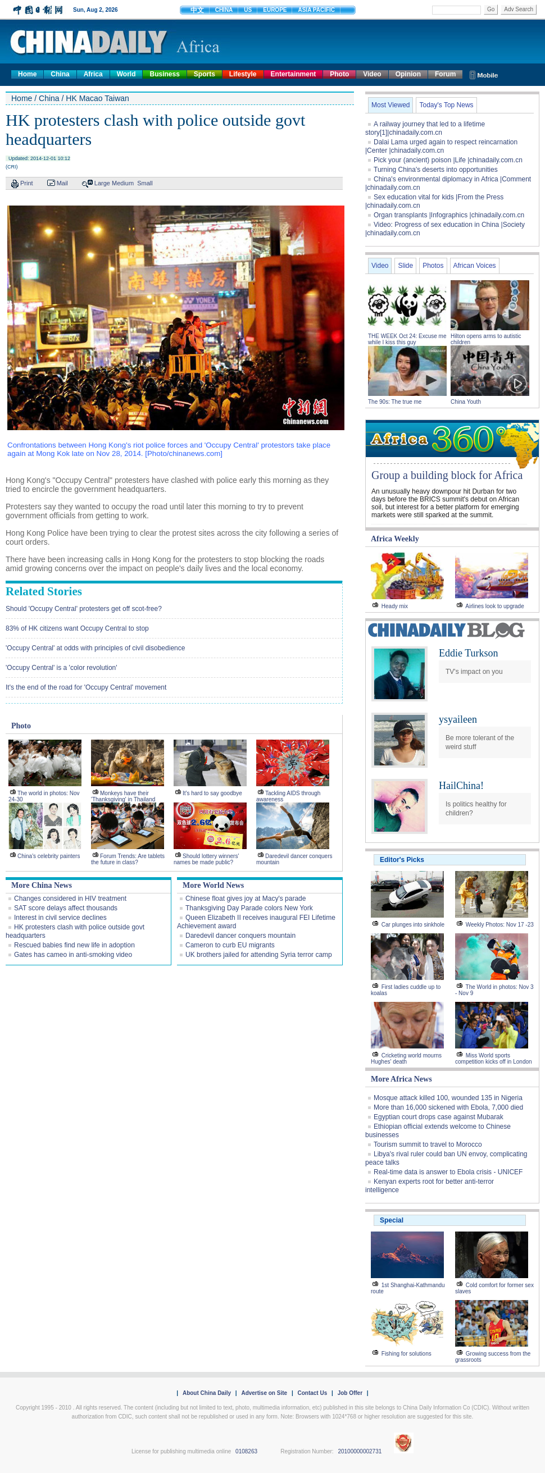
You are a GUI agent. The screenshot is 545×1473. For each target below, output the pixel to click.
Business (164, 74)
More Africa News (401, 1079)
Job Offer (350, 1393)
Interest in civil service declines (60, 918)
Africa (93, 74)
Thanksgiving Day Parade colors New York (249, 908)
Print (26, 183)
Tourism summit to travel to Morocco (428, 1144)
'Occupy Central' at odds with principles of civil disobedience (95, 648)
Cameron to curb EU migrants (230, 945)
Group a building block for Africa (447, 475)
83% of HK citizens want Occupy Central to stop (77, 628)
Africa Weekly (395, 539)
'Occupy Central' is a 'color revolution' (61, 668)
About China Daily (207, 1393)
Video (372, 74)
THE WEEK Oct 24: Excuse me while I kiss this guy (407, 339)
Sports (204, 74)
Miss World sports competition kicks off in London (493, 1058)
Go (490, 9)
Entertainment (293, 74)
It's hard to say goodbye (212, 793)
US (248, 10)
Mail (62, 183)
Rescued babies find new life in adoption (74, 945)
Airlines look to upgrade (494, 606)
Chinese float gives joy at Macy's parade (245, 898)
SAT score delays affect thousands (65, 908)
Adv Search (518, 9)
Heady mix (395, 606)
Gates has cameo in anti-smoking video (73, 955)
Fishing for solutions (407, 1354)
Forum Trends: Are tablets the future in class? (128, 859)
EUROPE (275, 10)
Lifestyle (243, 74)
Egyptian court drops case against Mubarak (438, 1117)
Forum (445, 74)
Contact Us (312, 1393)
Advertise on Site (264, 1393)
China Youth (466, 402)
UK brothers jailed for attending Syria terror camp (258, 955)
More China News (41, 885)
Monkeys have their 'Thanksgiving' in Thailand (123, 796)
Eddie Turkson (468, 653)
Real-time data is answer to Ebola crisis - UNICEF (448, 1172)
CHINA (224, 10)
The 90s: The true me (394, 402)
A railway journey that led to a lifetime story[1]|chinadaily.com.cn (425, 128)
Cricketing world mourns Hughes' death (406, 1058)
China (60, 74)
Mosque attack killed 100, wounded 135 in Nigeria (448, 1098)
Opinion (408, 74)
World (126, 74)
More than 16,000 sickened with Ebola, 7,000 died (448, 1107)
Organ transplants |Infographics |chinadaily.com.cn (449, 215)
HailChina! (461, 785)
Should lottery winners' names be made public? (206, 859)
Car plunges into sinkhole (413, 925)
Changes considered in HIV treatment (70, 898)
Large (102, 183)
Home (27, 74)
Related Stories (44, 591)
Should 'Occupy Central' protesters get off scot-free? (84, 609)
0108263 (246, 1451)
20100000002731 (360, 1451)
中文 (197, 10)
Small (145, 183)
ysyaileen (458, 719)
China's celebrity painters (48, 856)
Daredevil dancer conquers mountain (240, 936)
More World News (213, 885)
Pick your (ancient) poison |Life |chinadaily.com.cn (448, 160)
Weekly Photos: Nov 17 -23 (500, 925)
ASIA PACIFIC (316, 10)
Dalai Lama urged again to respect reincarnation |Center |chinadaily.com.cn (441, 146)
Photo (339, 74)
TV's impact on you (474, 672)
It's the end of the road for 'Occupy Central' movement (86, 687)
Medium (123, 183)
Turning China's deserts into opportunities (436, 170)
